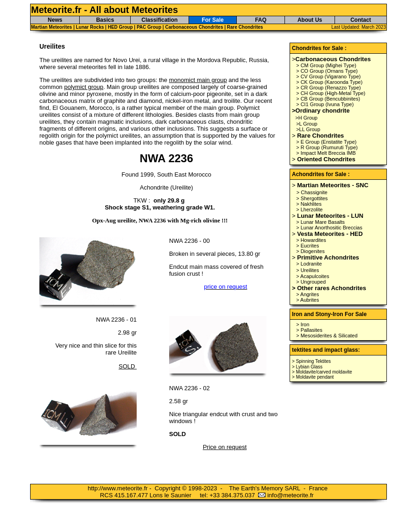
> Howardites (311, 240)
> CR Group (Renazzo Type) (328, 87)
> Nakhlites (309, 204)
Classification (159, 20)
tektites (301, 350)
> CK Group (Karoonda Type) (329, 82)
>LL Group (308, 129)
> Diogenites (310, 251)
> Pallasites (309, 330)
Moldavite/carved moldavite (324, 371)
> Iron (302, 324)
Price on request (225, 447)
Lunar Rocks (90, 27)
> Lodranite (309, 263)
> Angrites (307, 294)
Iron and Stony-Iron (317, 314)
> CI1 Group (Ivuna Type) (325, 104)
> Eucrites (307, 245)
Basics (105, 20)
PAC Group (149, 27)
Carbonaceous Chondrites (194, 27)
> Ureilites (307, 270)
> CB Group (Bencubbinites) (328, 98)
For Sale (212, 20)
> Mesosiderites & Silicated (326, 335)
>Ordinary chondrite (321, 110)
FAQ (260, 20)
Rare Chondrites (245, 27)
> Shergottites (312, 198)
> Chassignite (312, 192)
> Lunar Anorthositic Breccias (329, 227)
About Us (309, 20)
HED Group (121, 27)
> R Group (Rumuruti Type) (327, 147)
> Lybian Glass (307, 366)
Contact (360, 20)
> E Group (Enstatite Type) (326, 142)
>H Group (306, 117)
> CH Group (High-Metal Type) (330, 93)
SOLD (128, 366)
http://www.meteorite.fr (117, 488)
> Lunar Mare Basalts (320, 222)
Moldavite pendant (315, 377)
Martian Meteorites (51, 27)
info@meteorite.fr (290, 495)
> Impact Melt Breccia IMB (326, 153)
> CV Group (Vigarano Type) (328, 76)
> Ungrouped (311, 282)
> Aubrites (307, 300)
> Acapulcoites (312, 276)
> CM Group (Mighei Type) (326, 65)
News (55, 20)
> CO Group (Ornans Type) (327, 71)
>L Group (306, 124)
